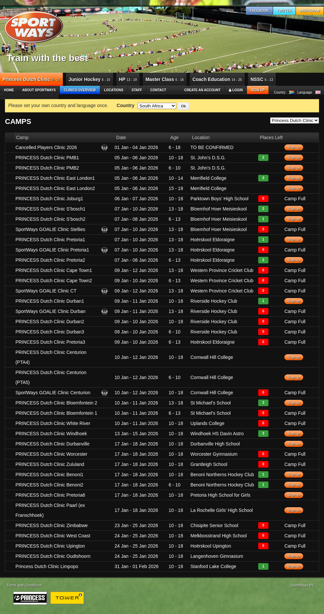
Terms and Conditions (24, 585)
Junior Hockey (89, 79)
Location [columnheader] (201, 137)
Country (126, 105)
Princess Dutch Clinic (31, 79)
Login (236, 90)
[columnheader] (10, 137)
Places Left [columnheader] (271, 137)
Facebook (259, 11)
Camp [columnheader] (22, 137)
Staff (137, 90)
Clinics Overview (80, 90)
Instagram (310, 11)
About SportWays (39, 90)
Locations (113, 90)
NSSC (262, 79)
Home (9, 90)
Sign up (257, 90)
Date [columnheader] (121, 137)
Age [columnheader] (174, 137)
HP (128, 79)
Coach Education (217, 79)
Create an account (202, 90)
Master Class (164, 79)
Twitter (284, 11)
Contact (158, 90)
